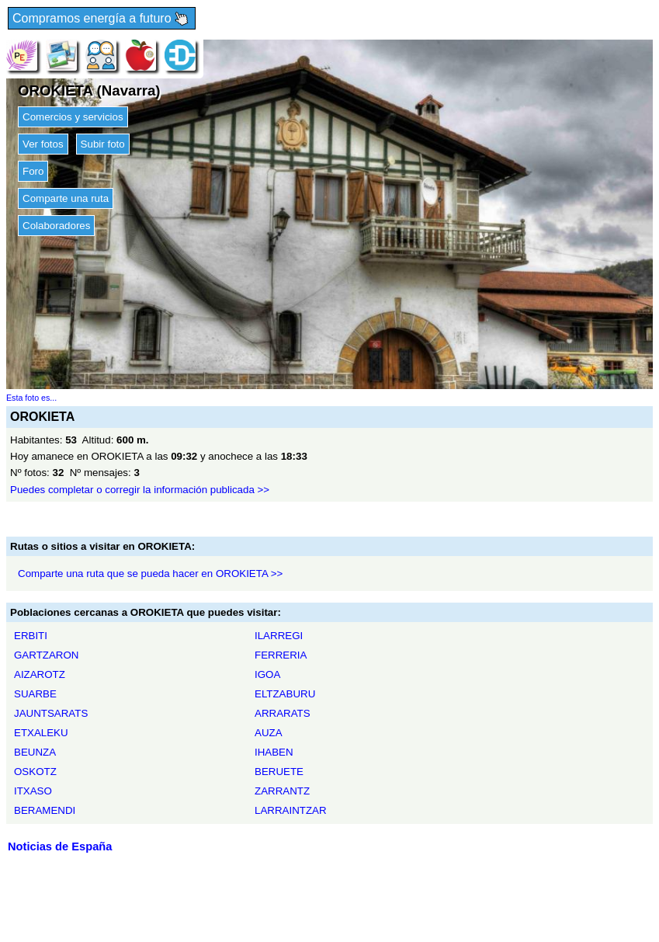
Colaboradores (56, 225)
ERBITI (30, 635)
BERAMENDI (44, 810)
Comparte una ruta (66, 198)
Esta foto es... (31, 397)
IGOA (267, 674)
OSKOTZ (35, 771)
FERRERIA (281, 655)
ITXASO (33, 791)
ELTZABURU (285, 694)
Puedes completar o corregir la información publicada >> (139, 489)
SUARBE (35, 694)
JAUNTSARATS (51, 713)
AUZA (269, 733)
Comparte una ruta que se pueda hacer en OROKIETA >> (150, 573)
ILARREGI (279, 635)
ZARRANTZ (282, 791)
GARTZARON (46, 655)
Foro (33, 171)
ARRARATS (282, 713)
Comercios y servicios (73, 117)
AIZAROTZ (39, 674)
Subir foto (103, 144)
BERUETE (279, 771)
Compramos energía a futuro (101, 19)
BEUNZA (35, 752)
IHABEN (274, 752)
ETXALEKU (41, 733)
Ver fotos (43, 144)
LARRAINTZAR (291, 810)
